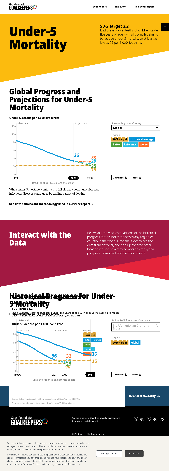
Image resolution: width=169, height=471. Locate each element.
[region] (84, 453)
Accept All (134, 453)
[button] (144, 396)
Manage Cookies (109, 453)
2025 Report (78, 434)
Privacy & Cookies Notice (35, 464)
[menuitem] (99, 6)
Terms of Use (74, 464)
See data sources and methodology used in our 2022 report (51, 204)
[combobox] (135, 127)
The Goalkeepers (95, 434)
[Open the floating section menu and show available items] (165, 27)
